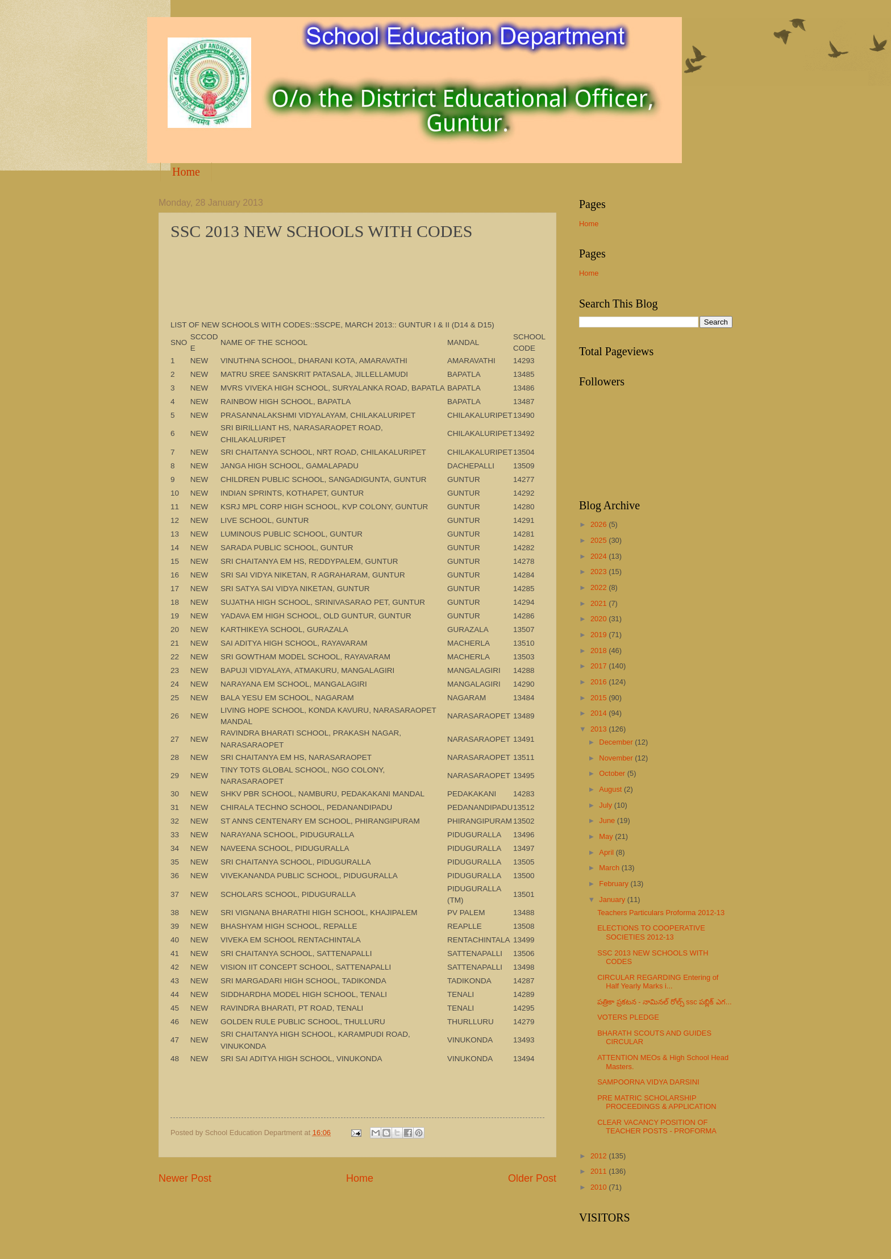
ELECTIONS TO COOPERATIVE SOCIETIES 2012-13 (651, 932)
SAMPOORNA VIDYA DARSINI (648, 1082)
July (606, 805)
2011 (599, 1171)
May (607, 836)
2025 (599, 540)
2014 (599, 713)
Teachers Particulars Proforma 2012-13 (661, 912)
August (611, 789)
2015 (599, 697)
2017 (599, 666)
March (610, 867)
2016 (599, 682)
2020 (599, 618)
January (613, 899)
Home (186, 171)
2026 (599, 524)
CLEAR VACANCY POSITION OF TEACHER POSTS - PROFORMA (657, 1126)
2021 (599, 603)
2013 (599, 729)
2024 (599, 556)
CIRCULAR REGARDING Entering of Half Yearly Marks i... (657, 981)
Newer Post (185, 1178)
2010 (599, 1187)
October (613, 773)
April (607, 852)
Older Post (532, 1178)
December (617, 742)
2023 (599, 571)
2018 (599, 650)
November (617, 758)
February (614, 883)
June (608, 820)
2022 (599, 587)
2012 (599, 1156)
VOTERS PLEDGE (628, 1017)
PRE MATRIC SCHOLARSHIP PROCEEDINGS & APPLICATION (656, 1102)
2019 (599, 634)
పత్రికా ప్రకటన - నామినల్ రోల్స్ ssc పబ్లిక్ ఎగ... (664, 1002)
